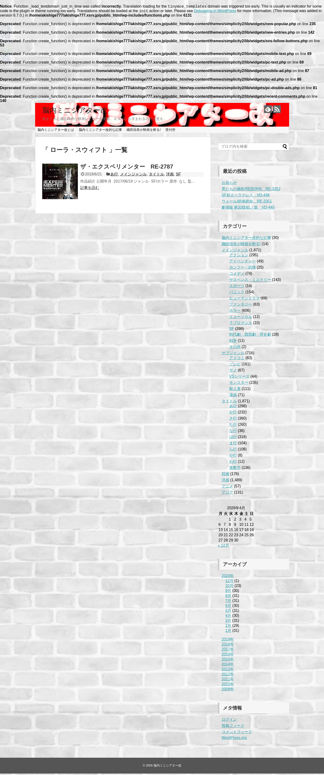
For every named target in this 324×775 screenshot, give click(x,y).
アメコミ (236, 359)
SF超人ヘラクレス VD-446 (246, 196)
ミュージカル (240, 318)
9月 (228, 592)
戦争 (233, 342)
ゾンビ (235, 365)
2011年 (228, 681)
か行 (233, 414)
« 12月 (223, 547)
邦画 (225, 475)
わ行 (233, 463)
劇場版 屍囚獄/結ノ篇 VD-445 (248, 209)
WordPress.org (234, 739)
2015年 (228, 661)
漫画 (233, 396)
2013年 (228, 671)
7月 (228, 602)
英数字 (235, 469)
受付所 (170, 131)
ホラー (235, 312)
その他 (235, 348)
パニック (236, 293)
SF (178, 176)
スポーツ (236, 287)
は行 (233, 438)
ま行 (233, 444)
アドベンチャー (242, 263)
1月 (228, 632)
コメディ (236, 275)
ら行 (233, 451)
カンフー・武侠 (242, 269)
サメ (233, 372)
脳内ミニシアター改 (75, 111)
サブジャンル (233, 354)
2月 (228, 627)
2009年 (228, 690)
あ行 (114, 176)
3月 (228, 622)
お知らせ (229, 184)
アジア (227, 494)
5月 (228, 612)
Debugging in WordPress (215, 12)
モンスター (238, 384)
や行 (233, 457)
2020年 (228, 577)
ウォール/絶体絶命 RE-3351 (247, 203)
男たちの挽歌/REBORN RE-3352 (251, 190)
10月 (229, 587)
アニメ (227, 488)
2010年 (228, 685)
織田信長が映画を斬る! (144, 131)
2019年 (228, 641)
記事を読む (89, 189)
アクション (238, 256)
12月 (229, 582)
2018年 (228, 646)
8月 (228, 597)
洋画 (170, 176)
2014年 (228, 666)
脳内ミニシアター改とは (56, 131)
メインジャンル (133, 176)
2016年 (228, 656)
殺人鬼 (235, 390)
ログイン (229, 721)
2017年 (228, 651)
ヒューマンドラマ (244, 300)
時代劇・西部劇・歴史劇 (250, 336)
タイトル (156, 176)
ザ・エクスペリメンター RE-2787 (126, 168)
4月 (228, 617)
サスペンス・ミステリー (250, 281)
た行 (233, 426)
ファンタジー (240, 306)
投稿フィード (233, 727)
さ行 (233, 420)
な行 (233, 432)
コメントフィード (237, 733)
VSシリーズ (239, 378)
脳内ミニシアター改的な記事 (100, 131)
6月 (228, 607)
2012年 (228, 676)
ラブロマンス (240, 324)
